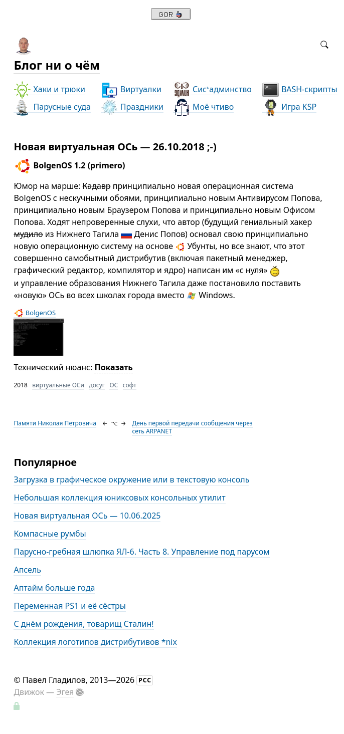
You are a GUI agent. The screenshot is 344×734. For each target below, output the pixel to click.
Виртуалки (131, 89)
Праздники (132, 107)
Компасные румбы (50, 533)
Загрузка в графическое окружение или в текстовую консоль (131, 479)
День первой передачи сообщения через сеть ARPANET (192, 427)
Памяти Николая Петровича (55, 423)
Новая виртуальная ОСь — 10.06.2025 (87, 515)
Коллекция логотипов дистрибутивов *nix (95, 641)
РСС (144, 680)
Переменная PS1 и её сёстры (70, 605)
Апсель (27, 569)
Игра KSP (289, 107)
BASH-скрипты (299, 89)
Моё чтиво (203, 107)
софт (129, 385)
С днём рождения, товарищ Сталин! (83, 623)
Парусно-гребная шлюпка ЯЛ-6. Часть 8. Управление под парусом (141, 551)
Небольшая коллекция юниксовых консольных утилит (119, 497)
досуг (97, 385)
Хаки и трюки (49, 89)
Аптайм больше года (54, 587)
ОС (113, 385)
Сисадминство (212, 89)
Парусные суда (52, 107)
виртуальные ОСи (58, 385)
